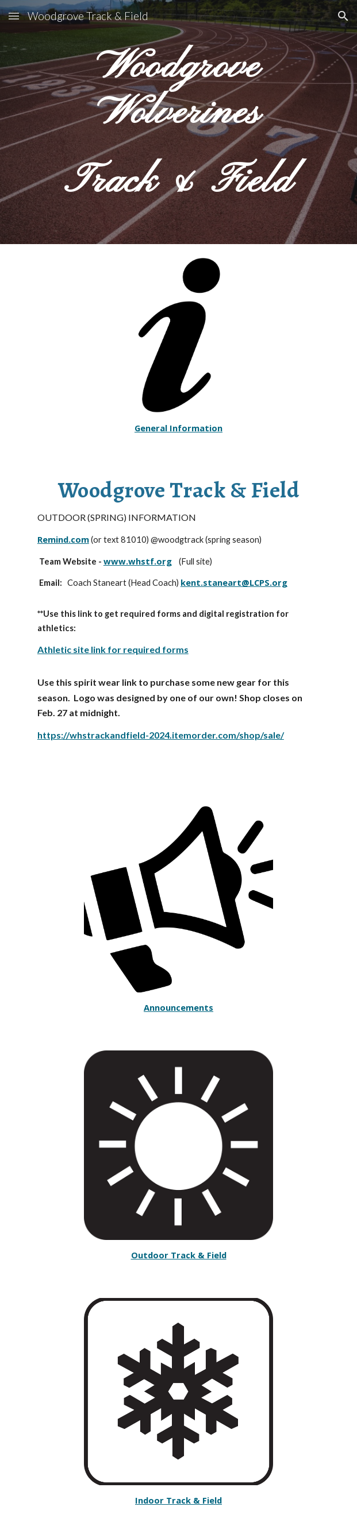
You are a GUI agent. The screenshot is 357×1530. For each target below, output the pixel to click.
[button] (14, 16)
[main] (178, 122)
